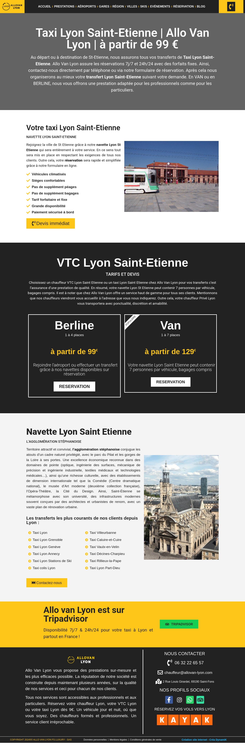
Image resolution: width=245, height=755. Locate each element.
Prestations (64, 6)
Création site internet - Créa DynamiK (204, 746)
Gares (104, 6)
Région (118, 6)
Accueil (44, 6)
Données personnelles (111, 742)
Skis (143, 6)
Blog (201, 6)
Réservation (183, 6)
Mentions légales (136, 742)
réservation (74, 160)
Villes (132, 6)
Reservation (74, 387)
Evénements (160, 6)
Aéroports (86, 6)
